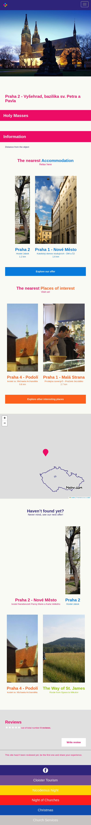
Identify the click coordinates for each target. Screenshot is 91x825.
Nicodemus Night (45, 790)
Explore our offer (45, 271)
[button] (45, 452)
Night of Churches (45, 800)
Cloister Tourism (45, 780)
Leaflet (72, 497)
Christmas (45, 810)
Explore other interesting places (45, 399)
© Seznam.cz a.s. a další (83, 497)
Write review (74, 742)
